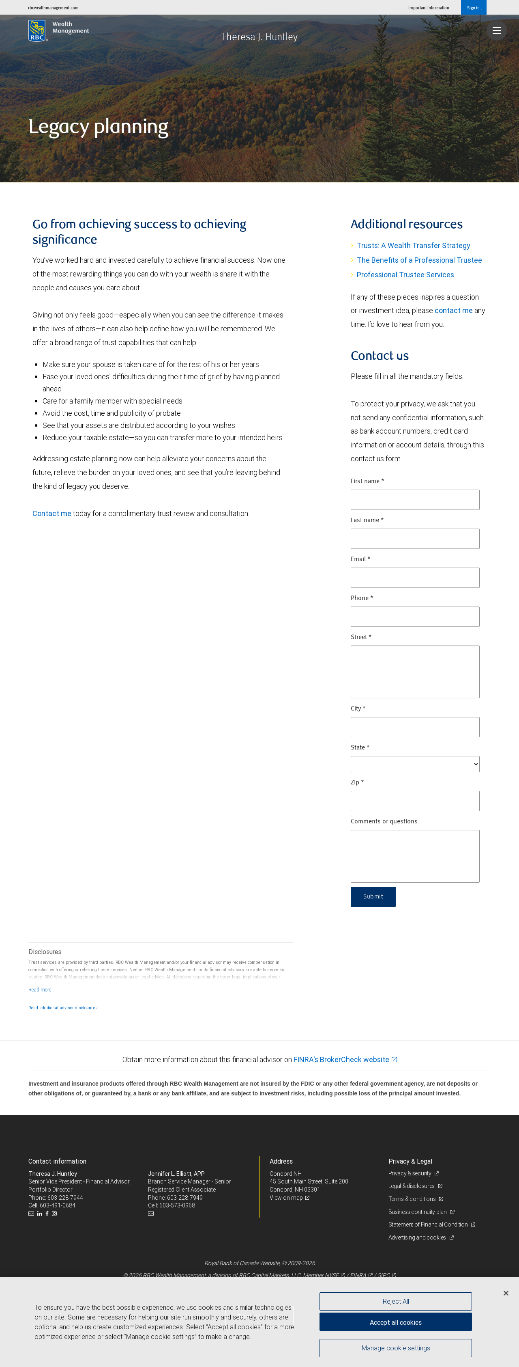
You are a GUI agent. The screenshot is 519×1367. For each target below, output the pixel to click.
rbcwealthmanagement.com (53, 7)
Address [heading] (281, 1161)
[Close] (506, 1293)
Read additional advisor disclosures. (63, 1008)
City (358, 709)
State (360, 748)
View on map (286, 1197)
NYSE (332, 1275)
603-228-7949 (185, 1197)
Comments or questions (384, 821)
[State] (415, 764)
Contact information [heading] (57, 1161)
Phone (362, 598)
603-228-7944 (65, 1197)
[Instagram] (55, 1214)
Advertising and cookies (417, 1237)
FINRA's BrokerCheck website (341, 1059)
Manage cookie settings (396, 1348)
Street (361, 637)
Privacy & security (410, 1173)
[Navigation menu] (497, 30)
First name (367, 481)
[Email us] (32, 1214)
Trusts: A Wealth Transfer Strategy (413, 245)
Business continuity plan (418, 1212)
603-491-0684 (57, 1205)
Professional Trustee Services (405, 274)
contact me (454, 310)
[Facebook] (48, 1214)
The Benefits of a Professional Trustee (419, 260)
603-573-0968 (177, 1205)
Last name (367, 520)
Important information (428, 7)
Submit (373, 897)
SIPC (383, 1275)
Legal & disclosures (412, 1186)
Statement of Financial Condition (428, 1224)
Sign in (474, 8)
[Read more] (39, 990)
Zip (357, 783)
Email (361, 559)
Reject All (396, 1301)
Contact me (51, 513)
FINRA (358, 1275)
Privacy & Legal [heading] (410, 1161)
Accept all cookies (396, 1322)
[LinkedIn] (40, 1214)
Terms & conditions (412, 1199)
